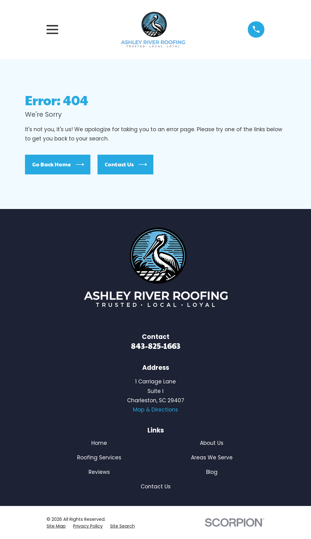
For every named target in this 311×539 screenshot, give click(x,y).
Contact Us (126, 165)
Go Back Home (58, 165)
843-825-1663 (155, 345)
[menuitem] (56, 526)
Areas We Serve (212, 457)
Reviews (99, 472)
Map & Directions (155, 409)
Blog (212, 472)
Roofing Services (99, 457)
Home (99, 443)
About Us (211, 443)
